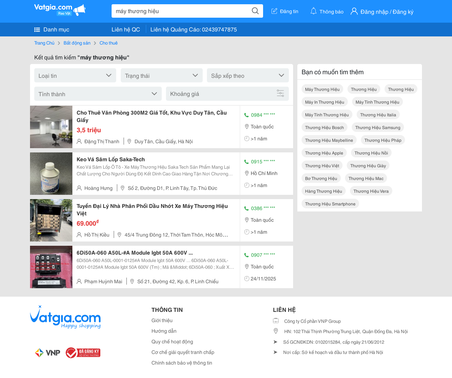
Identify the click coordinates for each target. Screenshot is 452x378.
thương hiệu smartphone (330, 203)
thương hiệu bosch (324, 127)
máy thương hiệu (322, 89)
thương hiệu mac (366, 178)
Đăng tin (285, 10)
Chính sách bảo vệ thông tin (181, 362)
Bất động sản (77, 42)
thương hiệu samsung (377, 127)
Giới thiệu (162, 320)
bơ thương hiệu (321, 178)
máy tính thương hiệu (377, 102)
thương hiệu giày (368, 165)
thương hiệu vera (371, 191)
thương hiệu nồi (371, 153)
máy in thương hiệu (324, 102)
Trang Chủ (44, 42)
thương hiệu (364, 89)
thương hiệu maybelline (329, 140)
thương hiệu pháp (383, 140)
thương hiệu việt (322, 165)
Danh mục (51, 29)
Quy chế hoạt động (172, 341)
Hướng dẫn (164, 330)
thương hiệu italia (378, 114)
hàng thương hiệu (323, 191)
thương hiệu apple (324, 153)
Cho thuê (109, 42)
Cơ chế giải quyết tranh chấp (182, 351)
